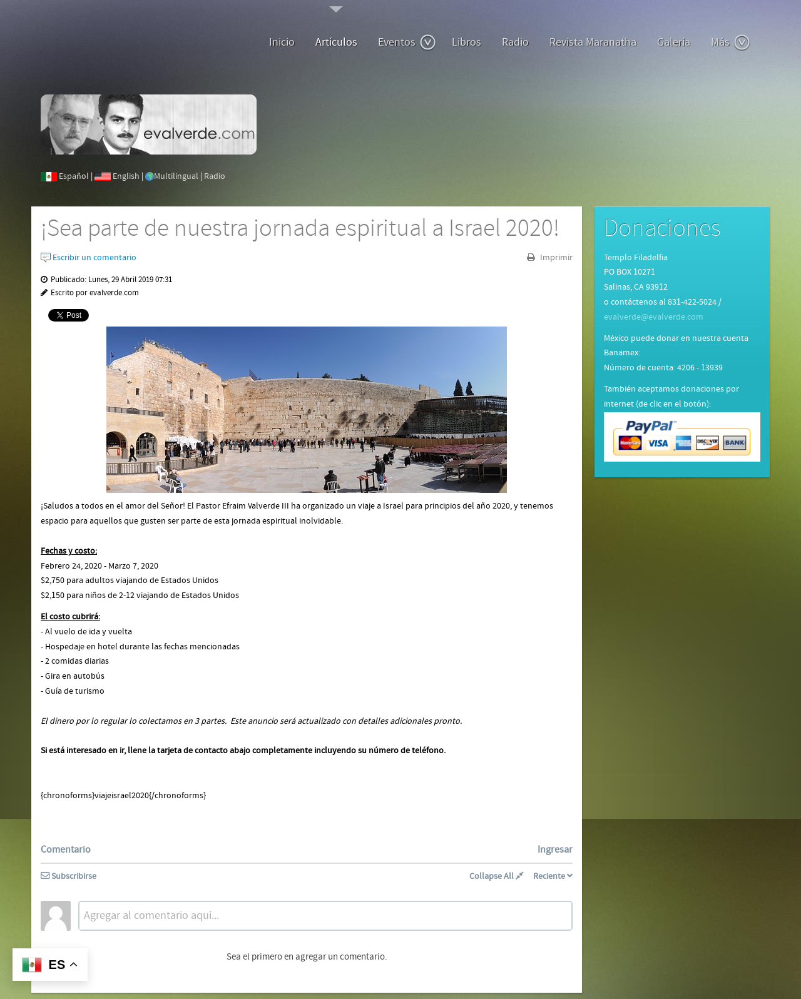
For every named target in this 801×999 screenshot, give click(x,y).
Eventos (407, 42)
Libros (466, 42)
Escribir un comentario (88, 258)
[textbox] (325, 915)
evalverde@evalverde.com (653, 317)
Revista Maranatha (592, 42)
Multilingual (176, 176)
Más (730, 42)
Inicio (282, 42)
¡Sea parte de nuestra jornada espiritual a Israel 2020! (300, 229)
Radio (515, 42)
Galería (673, 42)
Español (74, 176)
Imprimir (555, 258)
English (126, 176)
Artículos (336, 42)
